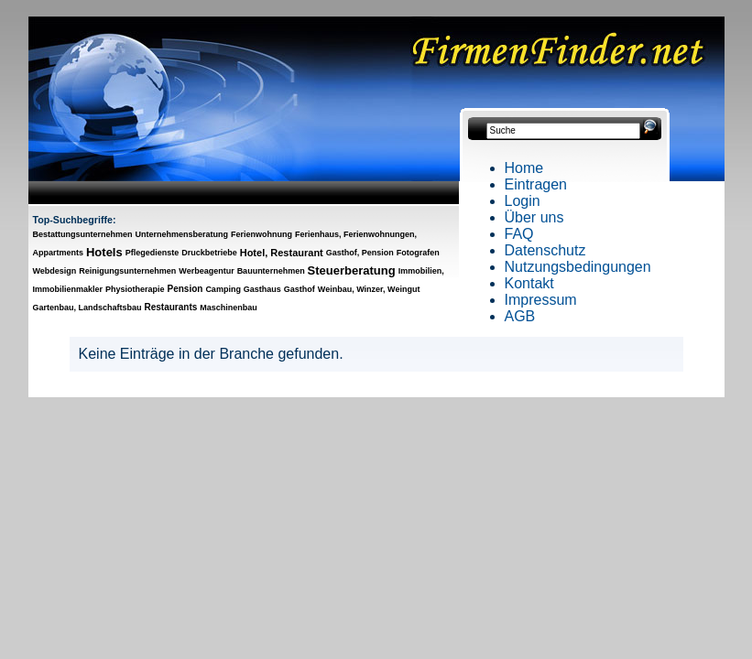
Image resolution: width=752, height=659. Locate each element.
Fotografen (418, 252)
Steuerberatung (352, 270)
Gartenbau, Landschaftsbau (87, 307)
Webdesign (55, 270)
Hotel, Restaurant (281, 252)
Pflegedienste (152, 252)
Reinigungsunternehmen (127, 270)
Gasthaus (262, 289)
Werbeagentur (206, 270)
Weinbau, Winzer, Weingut (369, 289)
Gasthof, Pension (360, 252)
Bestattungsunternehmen (83, 234)
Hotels (104, 252)
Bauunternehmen (271, 270)
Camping (223, 289)
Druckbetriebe (209, 252)
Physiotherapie (135, 289)
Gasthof (299, 289)
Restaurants (171, 307)
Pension (185, 289)
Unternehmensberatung (181, 234)
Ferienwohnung (261, 234)
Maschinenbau (228, 307)
